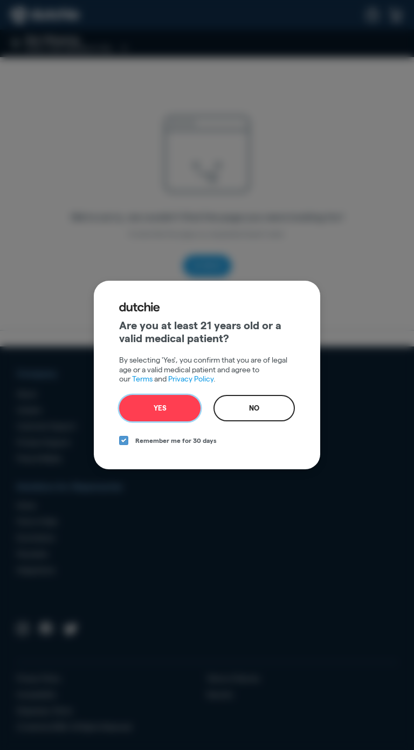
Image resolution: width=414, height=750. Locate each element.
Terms (142, 378)
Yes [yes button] (160, 408)
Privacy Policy (190, 378)
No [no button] (254, 408)
